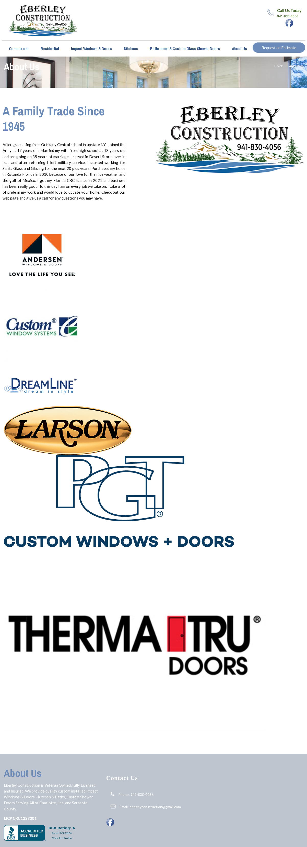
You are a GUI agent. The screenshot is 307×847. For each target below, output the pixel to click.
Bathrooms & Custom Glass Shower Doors (184, 48)
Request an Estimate (279, 47)
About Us (239, 48)
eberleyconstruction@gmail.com (155, 807)
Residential (49, 48)
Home (278, 66)
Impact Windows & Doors (91, 48)
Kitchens (130, 48)
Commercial (18, 48)
